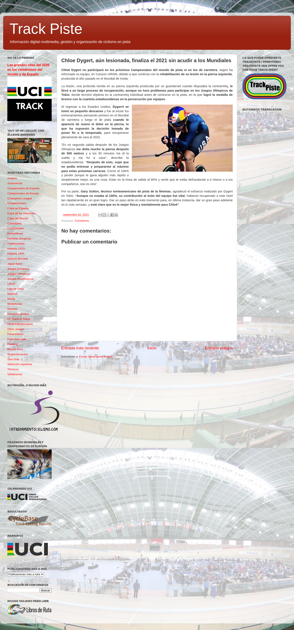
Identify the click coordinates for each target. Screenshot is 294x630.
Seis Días (13, 359)
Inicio (151, 348)
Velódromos (14, 374)
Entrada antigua (219, 348)
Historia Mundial (17, 258)
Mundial (12, 308)
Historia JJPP (15, 253)
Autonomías (14, 183)
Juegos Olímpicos (18, 273)
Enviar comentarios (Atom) (96, 356)
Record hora (15, 349)
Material (12, 293)
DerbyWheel (15, 233)
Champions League (19, 198)
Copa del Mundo (17, 218)
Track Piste (45, 29)
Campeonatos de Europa (23, 193)
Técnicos (13, 369)
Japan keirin (15, 263)
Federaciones (16, 243)
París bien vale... (18, 339)
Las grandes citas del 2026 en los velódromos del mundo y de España (28, 69)
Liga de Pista (15, 288)
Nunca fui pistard (18, 314)
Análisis (12, 178)
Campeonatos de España (23, 188)
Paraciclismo (15, 334)
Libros (11, 283)
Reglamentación (17, 354)
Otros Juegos (15, 329)
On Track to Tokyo (18, 319)
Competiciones (16, 203)
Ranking (12, 344)
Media (11, 298)
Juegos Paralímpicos (20, 278)
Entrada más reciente (80, 348)
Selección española (19, 364)
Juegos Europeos (18, 268)
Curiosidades (15, 228)
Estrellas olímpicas (19, 238)
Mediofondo (14, 303)
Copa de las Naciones (21, 213)
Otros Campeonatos (20, 324)
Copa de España (18, 208)
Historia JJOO (16, 248)
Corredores (82, 220)
